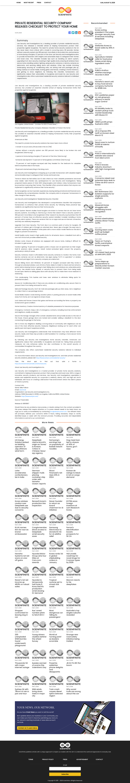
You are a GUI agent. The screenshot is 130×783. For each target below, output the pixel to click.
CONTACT (47, 3)
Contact (99, 759)
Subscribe (65, 774)
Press (65, 759)
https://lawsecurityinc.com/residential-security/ (53, 358)
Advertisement (82, 759)
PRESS (39, 3)
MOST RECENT (29, 3)
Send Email (23, 390)
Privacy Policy (48, 759)
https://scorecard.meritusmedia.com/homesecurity (33, 364)
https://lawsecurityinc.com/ (31, 396)
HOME (18, 3)
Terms (30, 759)
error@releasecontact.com (61, 411)
